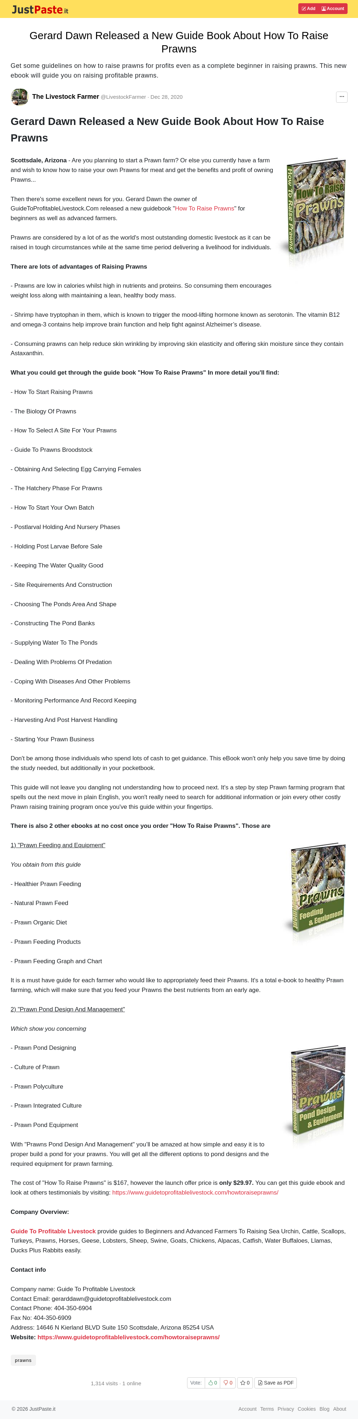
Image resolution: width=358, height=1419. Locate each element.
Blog (325, 1409)
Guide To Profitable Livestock (53, 1231)
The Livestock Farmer (65, 96)
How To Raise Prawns (204, 208)
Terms (267, 1409)
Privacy (285, 1409)
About (339, 1409)
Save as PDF (276, 1383)
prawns (23, 1360)
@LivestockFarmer (123, 97)
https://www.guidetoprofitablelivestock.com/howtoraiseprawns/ (195, 1192)
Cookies (307, 1409)
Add (308, 8)
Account (333, 8)
